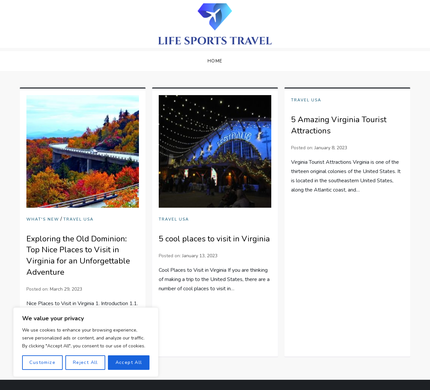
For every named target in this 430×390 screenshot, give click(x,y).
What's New (42, 219)
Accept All (129, 362)
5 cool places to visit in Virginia (214, 238)
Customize (42, 362)
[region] (85, 342)
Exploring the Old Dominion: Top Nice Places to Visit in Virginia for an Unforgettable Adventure (78, 255)
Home (215, 61)
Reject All (85, 362)
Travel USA (78, 219)
